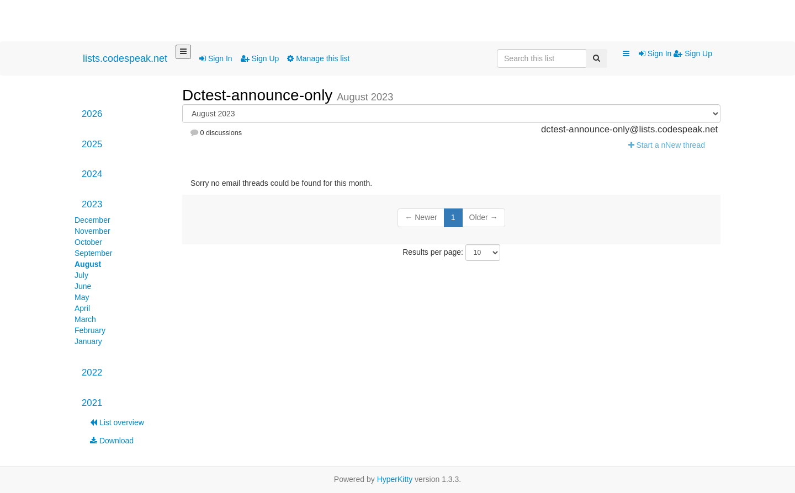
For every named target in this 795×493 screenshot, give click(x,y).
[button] (626, 54)
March (85, 319)
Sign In (215, 58)
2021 (92, 403)
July (81, 275)
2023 (92, 204)
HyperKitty (395, 479)
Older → (483, 217)
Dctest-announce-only (259, 95)
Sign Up (260, 58)
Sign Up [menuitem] (693, 53)
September (93, 253)
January (88, 341)
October (88, 242)
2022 (92, 372)
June (83, 286)
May (82, 297)
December (92, 220)
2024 (92, 174)
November (92, 231)
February (90, 330)
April (82, 308)
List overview (117, 422)
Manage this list (318, 58)
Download (112, 440)
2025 (92, 144)
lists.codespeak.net (125, 58)
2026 (92, 114)
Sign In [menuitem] (656, 53)
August (88, 264)
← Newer (421, 217)
